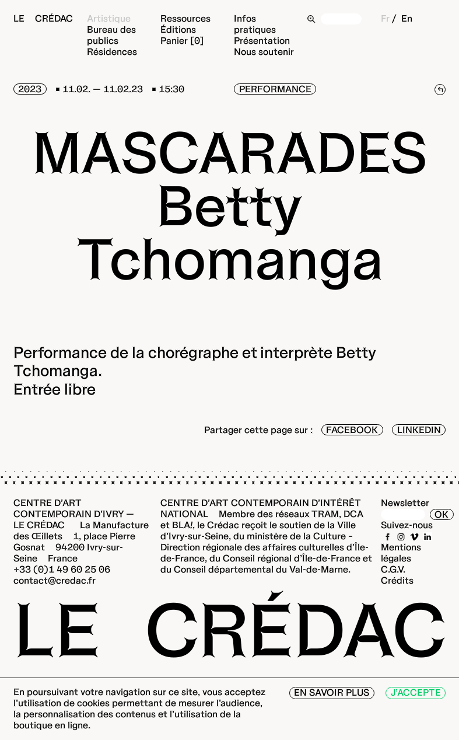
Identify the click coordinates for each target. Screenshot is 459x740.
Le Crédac (43, 18)
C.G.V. (393, 569)
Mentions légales (401, 552)
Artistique (109, 18)
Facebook (352, 430)
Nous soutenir (264, 52)
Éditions (178, 29)
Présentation (262, 41)
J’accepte (416, 692)
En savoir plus (331, 692)
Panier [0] (182, 41)
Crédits (397, 580)
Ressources (185, 18)
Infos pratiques (255, 23)
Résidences (112, 52)
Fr (385, 18)
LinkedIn (419, 430)
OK (442, 514)
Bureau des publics (111, 35)
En (406, 18)
